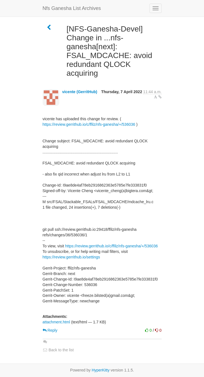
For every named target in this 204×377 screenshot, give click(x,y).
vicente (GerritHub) (79, 92)
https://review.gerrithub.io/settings (71, 257)
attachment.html (56, 322)
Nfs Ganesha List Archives (72, 8)
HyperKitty (101, 370)
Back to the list (58, 350)
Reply (50, 330)
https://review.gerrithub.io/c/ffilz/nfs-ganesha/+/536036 (89, 124)
